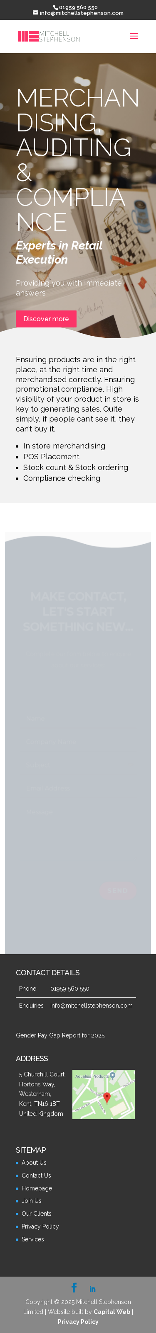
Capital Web (112, 1312)
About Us (34, 1162)
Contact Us (36, 1175)
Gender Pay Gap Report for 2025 (60, 1035)
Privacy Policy (40, 1226)
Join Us (32, 1200)
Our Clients (37, 1213)
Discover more (46, 319)
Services (33, 1239)
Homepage (37, 1188)
